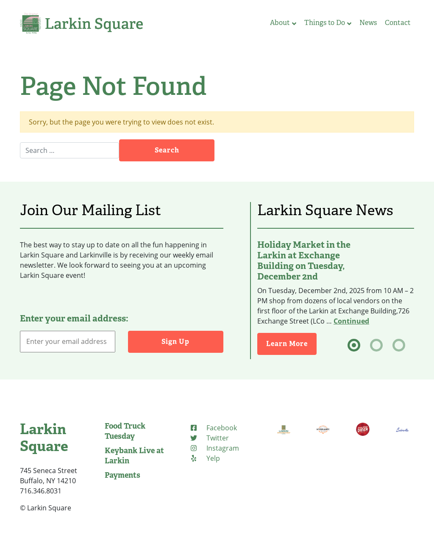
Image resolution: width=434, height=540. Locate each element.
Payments (122, 475)
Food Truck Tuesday (125, 431)
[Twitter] (209, 438)
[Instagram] (214, 448)
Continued (351, 321)
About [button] (283, 22)
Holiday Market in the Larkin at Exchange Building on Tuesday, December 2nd (304, 260)
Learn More (287, 343)
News (368, 22)
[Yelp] (204, 458)
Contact (398, 22)
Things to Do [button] (327, 22)
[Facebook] (213, 427)
